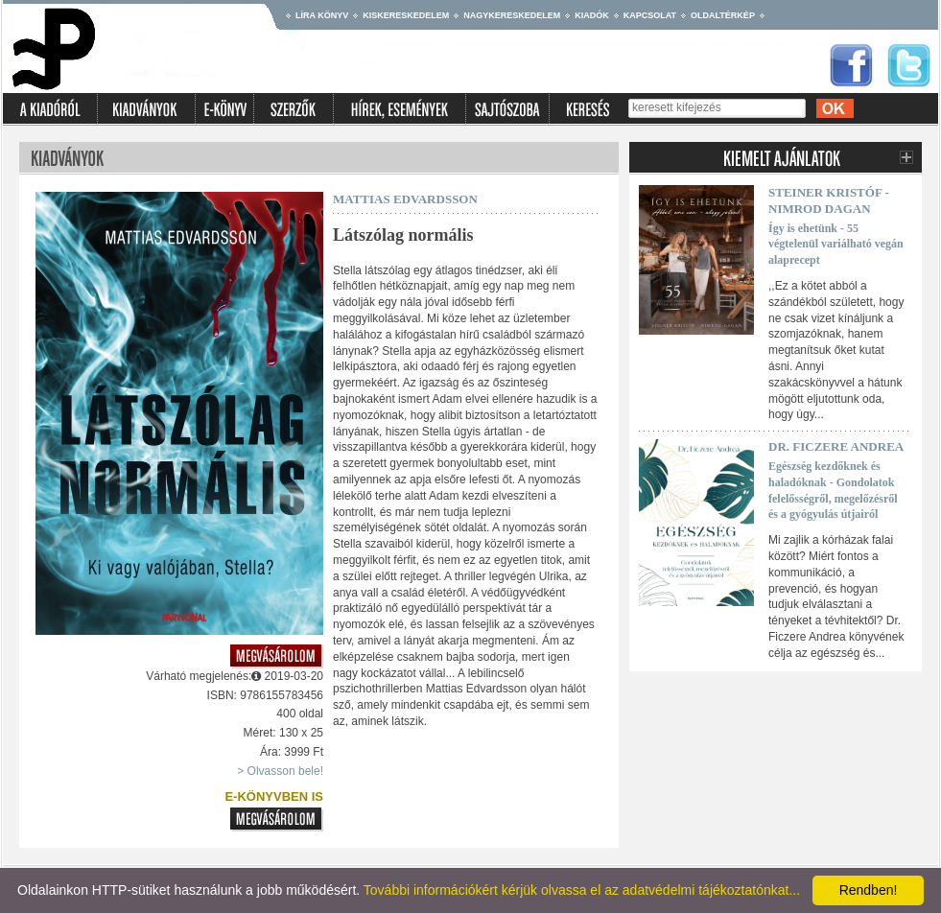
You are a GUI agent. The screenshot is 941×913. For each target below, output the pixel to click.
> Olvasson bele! (280, 771)
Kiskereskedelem (406, 15)
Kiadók (592, 15)
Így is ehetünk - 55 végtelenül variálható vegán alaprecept (836, 245)
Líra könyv (321, 15)
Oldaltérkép (723, 15)
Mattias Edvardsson (405, 199)
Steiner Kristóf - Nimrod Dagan (828, 200)
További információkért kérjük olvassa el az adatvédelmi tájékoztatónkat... (582, 890)
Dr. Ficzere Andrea (836, 446)
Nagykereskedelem (511, 15)
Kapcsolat (649, 15)
